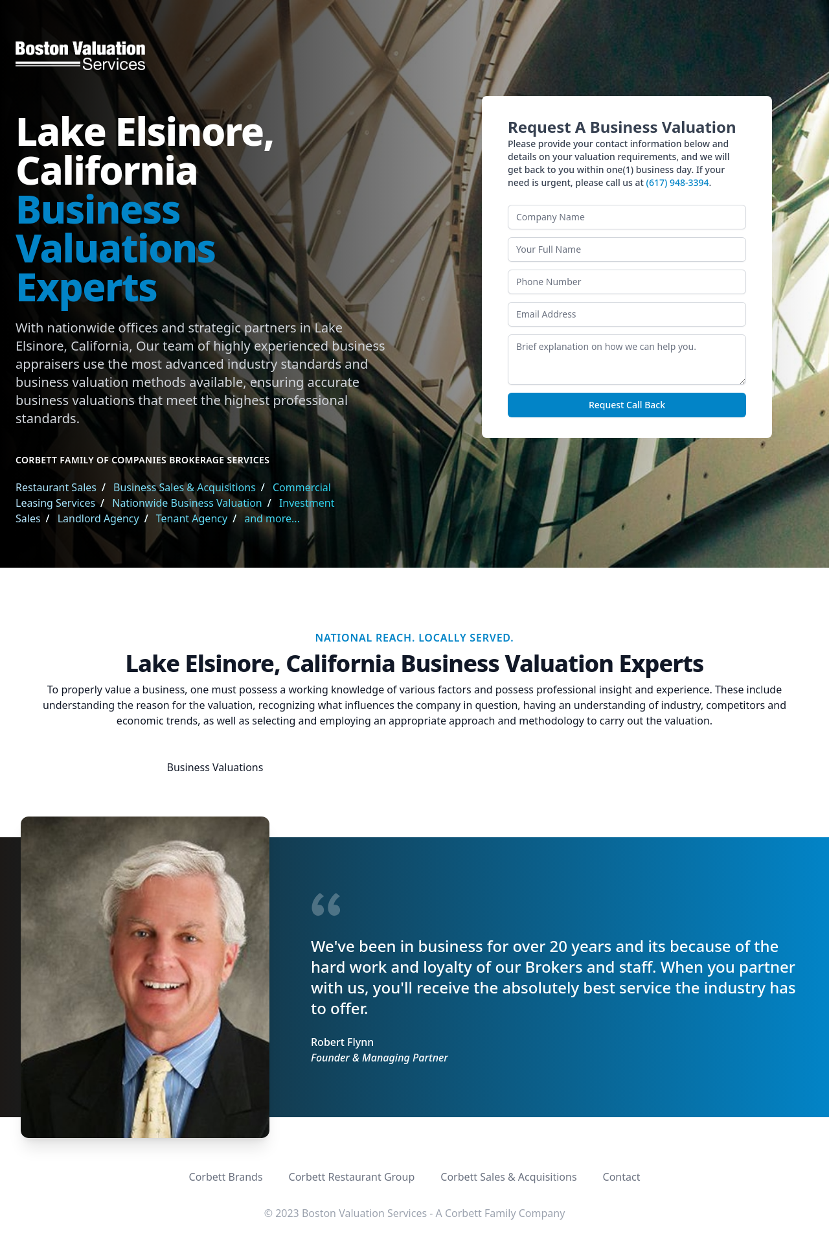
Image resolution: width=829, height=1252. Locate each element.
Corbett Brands (226, 1177)
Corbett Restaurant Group (352, 1177)
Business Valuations (215, 767)
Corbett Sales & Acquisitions (508, 1177)
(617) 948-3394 (677, 182)
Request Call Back (627, 405)
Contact (622, 1177)
